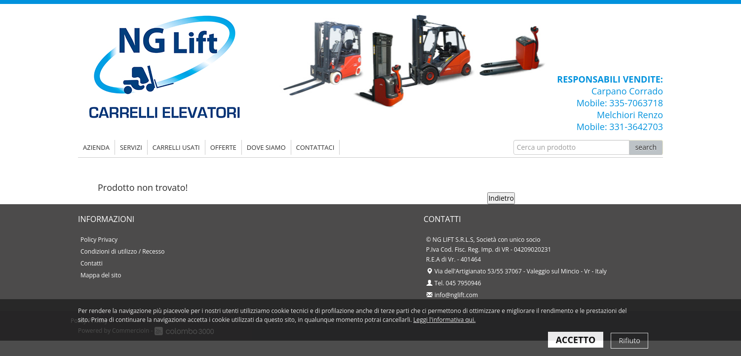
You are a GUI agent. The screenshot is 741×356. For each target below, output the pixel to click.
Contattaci (315, 147)
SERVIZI (131, 147)
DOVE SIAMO (266, 147)
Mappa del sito (100, 275)
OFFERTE (223, 147)
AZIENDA (96, 147)
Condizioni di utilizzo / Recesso (122, 251)
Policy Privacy (98, 239)
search (646, 147)
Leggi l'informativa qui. (444, 319)
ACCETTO (576, 340)
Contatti (91, 263)
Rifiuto (629, 340)
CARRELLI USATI (176, 147)
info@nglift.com (456, 295)
